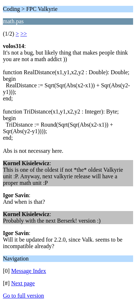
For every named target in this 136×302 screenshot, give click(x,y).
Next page (23, 283)
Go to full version (23, 296)
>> (23, 34)
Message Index (28, 271)
